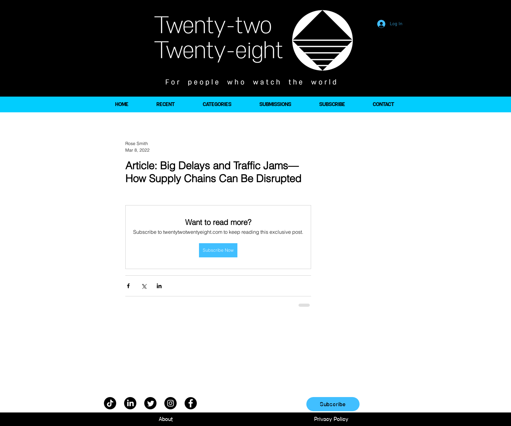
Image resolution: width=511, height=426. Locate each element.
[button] (217, 104)
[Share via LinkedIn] (159, 286)
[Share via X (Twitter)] (144, 286)
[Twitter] (150, 403)
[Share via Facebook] (128, 286)
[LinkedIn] (130, 403)
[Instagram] (170, 403)
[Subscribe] (333, 404)
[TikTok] (110, 403)
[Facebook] (191, 403)
